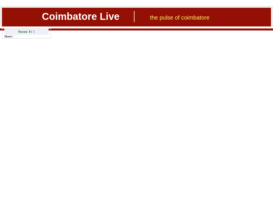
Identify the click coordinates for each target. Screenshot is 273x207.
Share (8, 36)
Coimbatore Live (81, 16)
